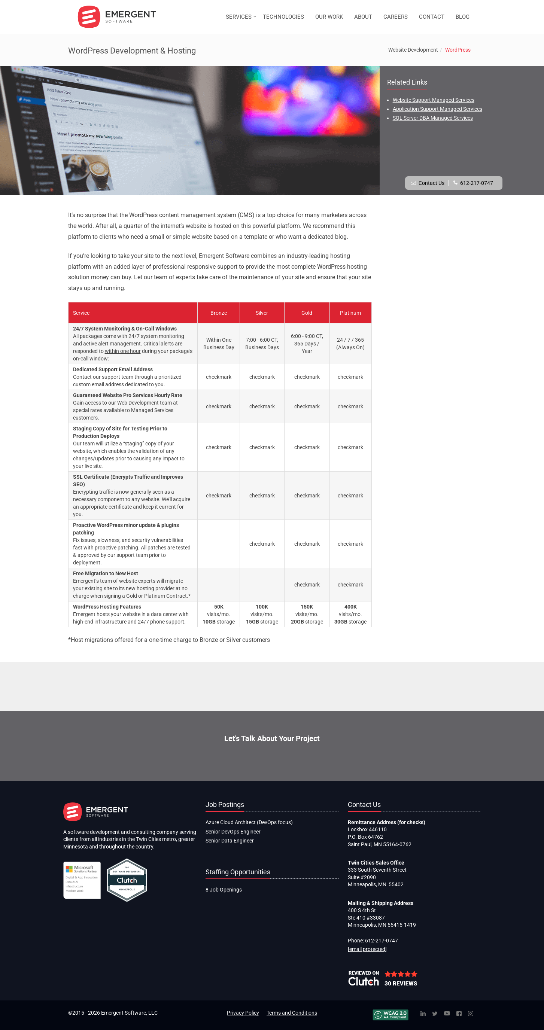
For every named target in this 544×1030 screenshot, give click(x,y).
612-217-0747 (476, 183)
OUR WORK (329, 16)
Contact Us (431, 183)
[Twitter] (435, 1014)
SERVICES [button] (239, 16)
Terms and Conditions (292, 1013)
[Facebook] (459, 1014)
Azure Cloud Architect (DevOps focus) (249, 822)
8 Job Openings (224, 890)
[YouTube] (447, 1014)
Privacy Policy (243, 1013)
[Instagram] (470, 1014)
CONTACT (431, 16)
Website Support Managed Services (433, 100)
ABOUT (363, 16)
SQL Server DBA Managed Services (433, 118)
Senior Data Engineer (230, 841)
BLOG (462, 16)
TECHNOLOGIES (283, 16)
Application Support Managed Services (437, 109)
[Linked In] (423, 1014)
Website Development (413, 50)
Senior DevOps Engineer (233, 832)
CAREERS (395, 16)
